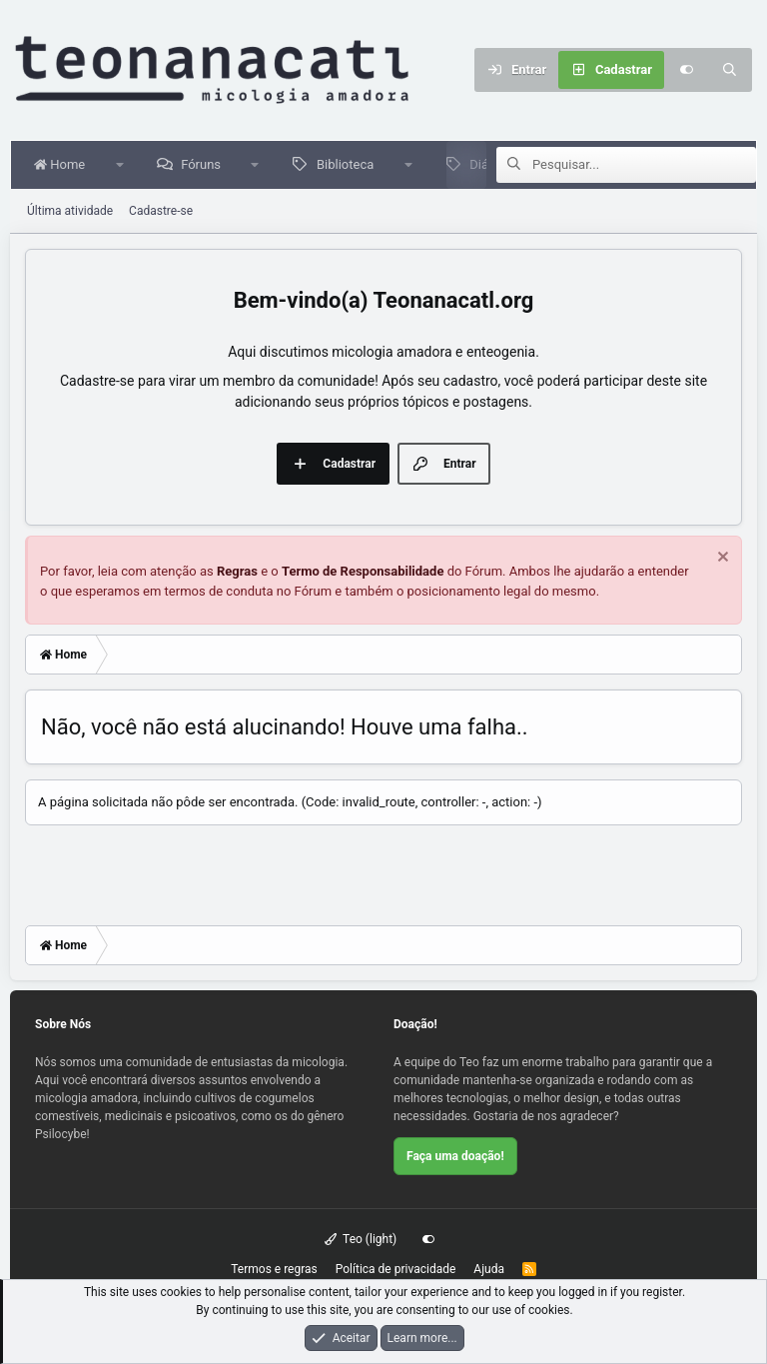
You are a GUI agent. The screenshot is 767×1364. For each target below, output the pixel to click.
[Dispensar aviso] (720, 559)
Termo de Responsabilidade (363, 571)
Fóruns (205, 164)
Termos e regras (274, 1269)
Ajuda (488, 1269)
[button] (123, 165)
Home (63, 164)
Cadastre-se (161, 211)
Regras (237, 571)
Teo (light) (361, 1239)
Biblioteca (349, 164)
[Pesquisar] (730, 70)
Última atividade (70, 211)
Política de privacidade (396, 1269)
